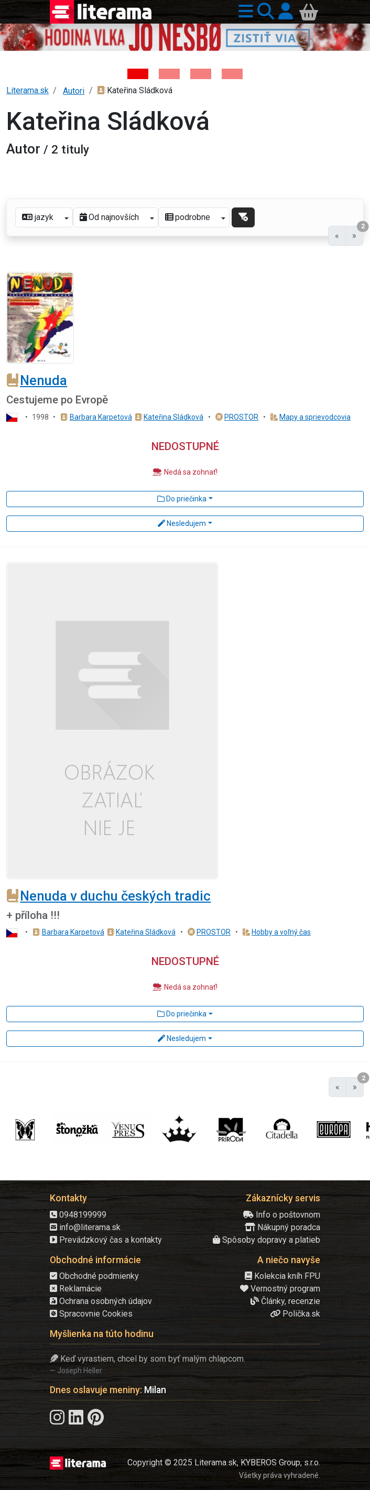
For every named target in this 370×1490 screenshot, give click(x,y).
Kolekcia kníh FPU (282, 1276)
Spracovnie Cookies (91, 1314)
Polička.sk (295, 1314)
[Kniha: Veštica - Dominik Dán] (169, 73)
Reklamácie (76, 1289)
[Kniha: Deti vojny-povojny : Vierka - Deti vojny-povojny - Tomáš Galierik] (200, 73)
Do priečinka (181, 499)
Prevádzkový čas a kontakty (106, 1240)
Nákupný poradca (282, 1227)
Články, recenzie (285, 1301)
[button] (243, 12)
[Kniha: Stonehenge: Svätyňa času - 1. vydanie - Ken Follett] (232, 73)
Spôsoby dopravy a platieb (266, 1240)
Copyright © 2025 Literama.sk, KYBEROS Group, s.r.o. (223, 1462)
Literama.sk (27, 90)
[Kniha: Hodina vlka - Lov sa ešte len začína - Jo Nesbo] (137, 73)
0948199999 (78, 1215)
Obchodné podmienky (94, 1276)
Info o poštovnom (281, 1215)
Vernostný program (280, 1289)
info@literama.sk (85, 1227)
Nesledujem (182, 523)
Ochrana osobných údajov (101, 1301)
